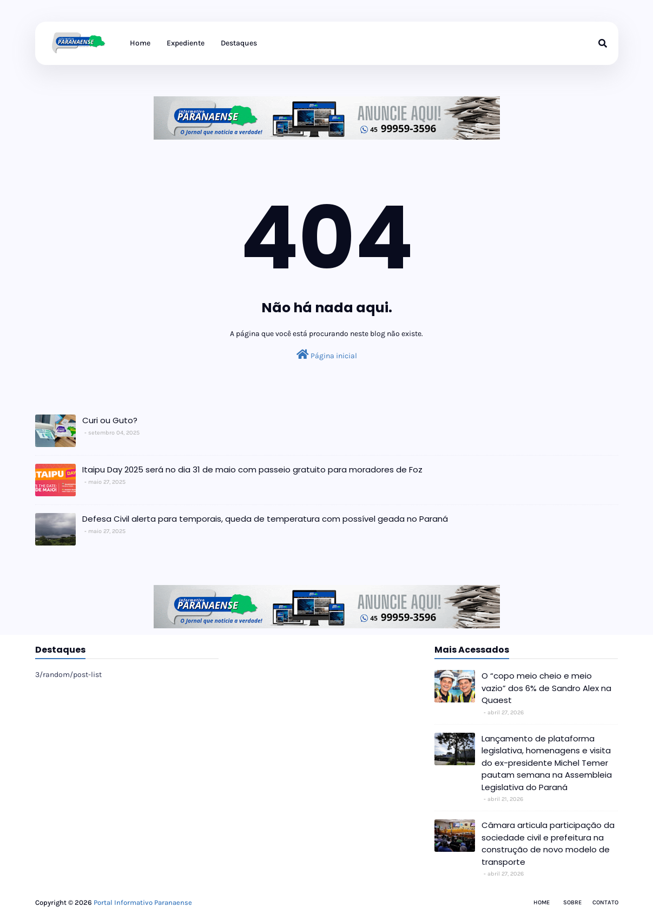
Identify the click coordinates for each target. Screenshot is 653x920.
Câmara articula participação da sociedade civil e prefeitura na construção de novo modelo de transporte (548, 843)
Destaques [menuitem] (239, 43)
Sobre (572, 902)
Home (541, 902)
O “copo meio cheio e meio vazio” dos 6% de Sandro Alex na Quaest (546, 688)
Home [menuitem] (140, 43)
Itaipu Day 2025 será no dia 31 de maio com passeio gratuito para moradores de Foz (252, 469)
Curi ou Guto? (109, 420)
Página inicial (326, 354)
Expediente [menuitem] (186, 43)
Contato (605, 902)
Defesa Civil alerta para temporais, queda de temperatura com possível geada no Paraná (265, 518)
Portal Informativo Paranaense (143, 902)
